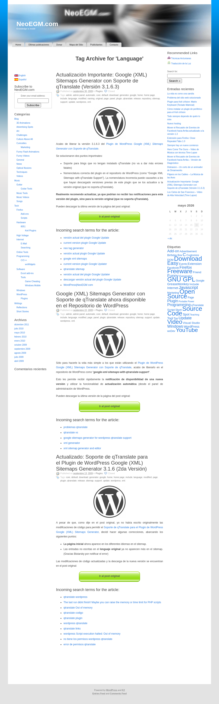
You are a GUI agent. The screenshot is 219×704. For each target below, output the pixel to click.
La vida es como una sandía (180, 93)
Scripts (24, 218)
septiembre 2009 (22, 349)
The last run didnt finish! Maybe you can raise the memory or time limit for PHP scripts (112, 602)
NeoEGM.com (37, 23)
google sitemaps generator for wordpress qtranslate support (98, 437)
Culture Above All (24, 139)
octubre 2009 (20, 345)
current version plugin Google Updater (85, 264)
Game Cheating (32, 281)
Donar (59, 45)
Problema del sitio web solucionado (184, 98)
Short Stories (22, 311)
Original (99, 98)
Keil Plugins (30, 230)
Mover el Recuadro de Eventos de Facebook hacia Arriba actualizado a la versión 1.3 (185, 130)
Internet (20, 239)
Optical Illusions (23, 168)
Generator (124, 95)
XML (89, 102)
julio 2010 (19, 328)
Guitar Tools (26, 189)
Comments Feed (118, 693)
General (20, 160)
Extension (195, 263)
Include (63, 98)
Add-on (173, 251)
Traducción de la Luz (179, 63)
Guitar (19, 184)
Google (133, 95)
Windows (20, 290)
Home (18, 45)
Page (106, 98)
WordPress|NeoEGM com (78, 284)
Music (17, 180)
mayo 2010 (19, 332)
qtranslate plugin (73, 618)
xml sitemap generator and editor (82, 448)
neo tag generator (74, 248)
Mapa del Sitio (76, 45)
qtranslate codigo (73, 612)
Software (20, 269)
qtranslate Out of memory (78, 607)
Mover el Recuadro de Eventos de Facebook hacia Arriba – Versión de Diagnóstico (184, 159)
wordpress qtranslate (75, 623)
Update (72, 102)
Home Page (149, 95)
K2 (123, 690)
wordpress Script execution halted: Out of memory (92, 633)
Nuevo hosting (174, 123)
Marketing (25, 147)
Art (17, 131)
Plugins (99, 91)
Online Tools (22, 252)
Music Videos (22, 197)
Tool (170, 318)
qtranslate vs (71, 432)
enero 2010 (19, 341)
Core (98, 95)
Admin (69, 95)
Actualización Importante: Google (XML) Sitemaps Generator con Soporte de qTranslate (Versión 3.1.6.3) (101, 80)
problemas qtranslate (75, 427)
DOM (170, 259)
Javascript (188, 287)
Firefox (19, 210)
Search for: (172, 71)
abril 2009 (19, 361)
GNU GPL (181, 279)
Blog (16, 119)
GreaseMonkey (178, 284)
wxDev (171, 331)
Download (113, 95)
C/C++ (24, 260)
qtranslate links (72, 628)
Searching (25, 247)
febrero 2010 (20, 337)
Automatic (90, 95)
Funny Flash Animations (27, 152)
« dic (170, 238)
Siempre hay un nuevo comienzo (182, 145)
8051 (23, 226)
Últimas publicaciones (38, 45)
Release (137, 98)
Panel (112, 98)
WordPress (81, 102)
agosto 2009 (20, 353)
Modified (82, 98)
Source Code (184, 311)
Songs (19, 201)
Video (174, 321)
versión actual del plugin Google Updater (87, 274)
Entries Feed (98, 693)
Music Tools (22, 193)
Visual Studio (191, 322)
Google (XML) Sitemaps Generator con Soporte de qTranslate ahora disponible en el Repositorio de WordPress (101, 299)
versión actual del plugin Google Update (86, 237)
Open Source (181, 294)
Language (72, 98)
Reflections (21, 307)
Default (105, 95)
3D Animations (23, 123)
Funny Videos (23, 156)
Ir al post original (109, 216)
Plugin (119, 98)
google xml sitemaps (75, 258)
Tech (16, 206)
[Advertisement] (109, 67)
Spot (186, 314)
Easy (172, 263)
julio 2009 (19, 357)
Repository (146, 98)
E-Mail (24, 243)
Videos (19, 176)
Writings (18, 303)
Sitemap (156, 98)
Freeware (179, 271)
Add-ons (25, 214)
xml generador (72, 442)
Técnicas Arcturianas (179, 58)
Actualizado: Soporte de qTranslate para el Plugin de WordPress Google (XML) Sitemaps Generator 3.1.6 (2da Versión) (102, 463)
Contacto (114, 45)
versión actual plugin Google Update (84, 253)
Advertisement (188, 251)
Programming (22, 256)
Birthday (172, 255)
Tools (23, 277)
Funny (173, 275)
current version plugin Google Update (85, 242)
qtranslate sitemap (74, 269)
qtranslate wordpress (75, 596)
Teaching (194, 314)
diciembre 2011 (21, 324)
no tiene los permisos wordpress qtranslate (88, 639)
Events (183, 264)
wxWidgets (30, 264)
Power (191, 301)
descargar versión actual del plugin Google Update (92, 279)
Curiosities (21, 143)
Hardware (21, 222)
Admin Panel (79, 95)
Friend (197, 272)
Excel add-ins (27, 273)
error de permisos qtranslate (80, 644)
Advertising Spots (24, 127)
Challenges (21, 135)
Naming (91, 98)
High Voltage (22, 235)
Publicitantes (96, 45)
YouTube (187, 330)
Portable (183, 301)
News (19, 164)
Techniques (21, 172)
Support (63, 102)
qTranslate (128, 98)
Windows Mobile (33, 285)
